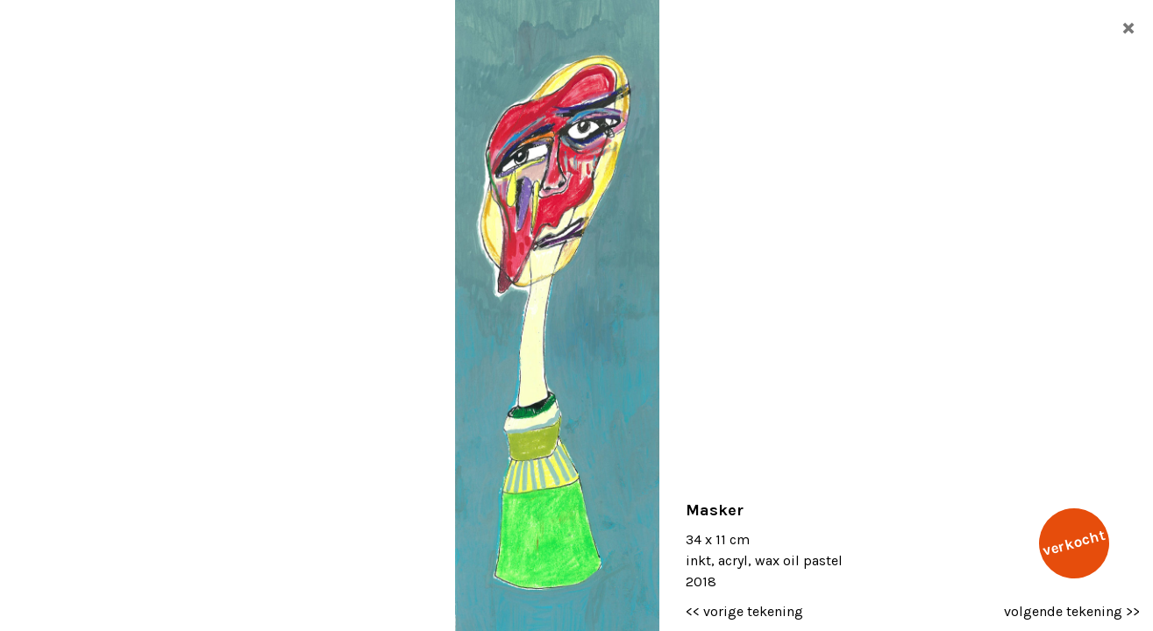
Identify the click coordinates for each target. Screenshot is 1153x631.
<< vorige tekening (744, 611)
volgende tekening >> (1072, 611)
